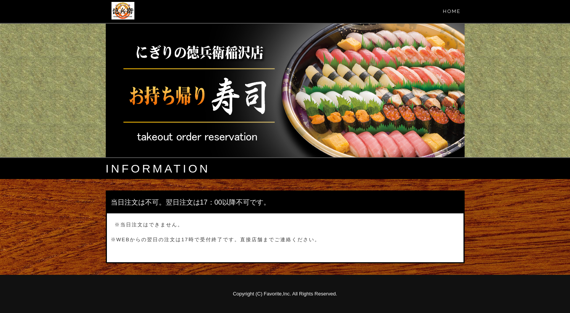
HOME (452, 11)
